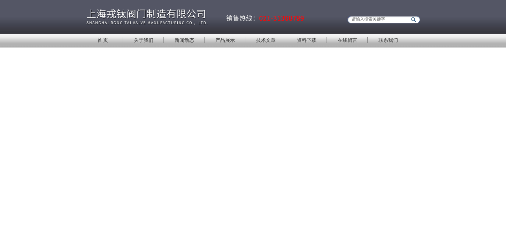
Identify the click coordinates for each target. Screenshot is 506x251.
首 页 (102, 40)
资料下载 (306, 40)
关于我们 (143, 40)
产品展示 (225, 40)
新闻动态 (184, 40)
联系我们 (388, 40)
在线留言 (347, 40)
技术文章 (266, 40)
